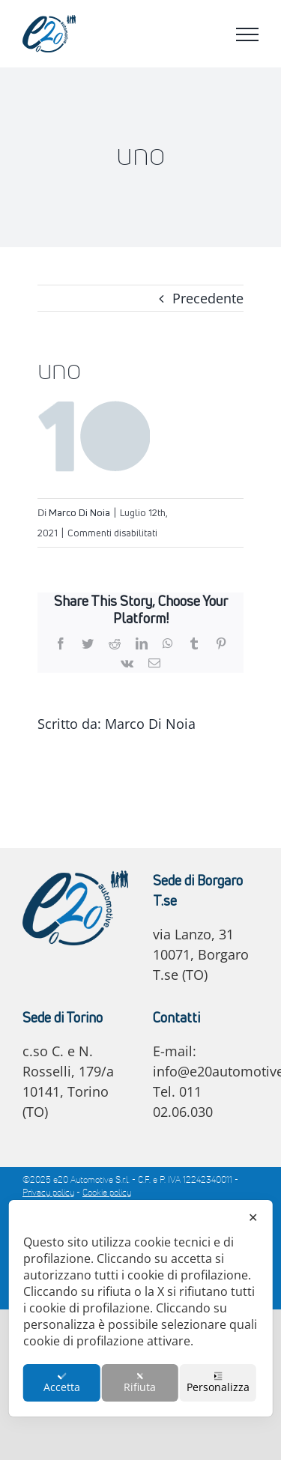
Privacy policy (48, 1193)
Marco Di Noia (79, 512)
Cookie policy (106, 1193)
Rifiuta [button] (140, 1383)
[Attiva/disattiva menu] (247, 34)
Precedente (208, 298)
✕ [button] (253, 1217)
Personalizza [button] (218, 1383)
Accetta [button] (61, 1383)
